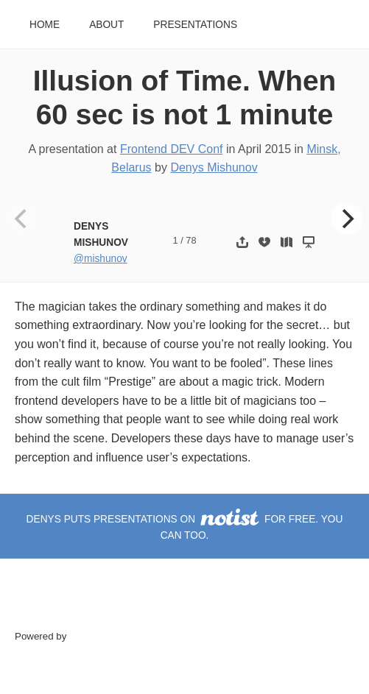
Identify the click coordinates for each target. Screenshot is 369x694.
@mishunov (100, 258)
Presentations (195, 24)
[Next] (347, 218)
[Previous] (22, 218)
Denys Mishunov (213, 167)
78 (191, 240)
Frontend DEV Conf (171, 149)
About (106, 24)
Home (44, 24)
